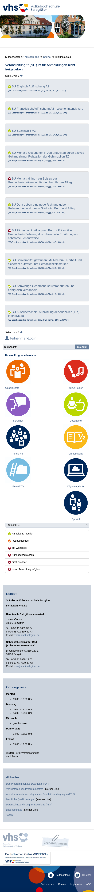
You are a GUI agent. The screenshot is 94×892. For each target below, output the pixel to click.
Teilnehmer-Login (20, 338)
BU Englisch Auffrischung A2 (30, 86)
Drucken (83, 875)
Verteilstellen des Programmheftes (24, 789)
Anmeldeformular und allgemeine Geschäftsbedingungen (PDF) (40, 794)
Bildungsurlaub (14, 809)
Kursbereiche (32, 57)
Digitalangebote (75, 486)
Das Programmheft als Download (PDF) (27, 783)
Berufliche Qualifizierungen (21, 799)
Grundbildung (75, 453)
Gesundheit (76, 420)
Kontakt (62, 884)
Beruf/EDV (18, 486)
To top (9, 815)
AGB (88, 884)
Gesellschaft (12, 387)
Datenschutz (47, 884)
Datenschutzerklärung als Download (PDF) (29, 804)
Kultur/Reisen (75, 387)
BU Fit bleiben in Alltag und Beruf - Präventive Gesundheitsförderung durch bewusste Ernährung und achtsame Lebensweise (43, 234)
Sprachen (18, 420)
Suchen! (82, 347)
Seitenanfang (59, 875)
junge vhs (18, 453)
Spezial (47, 57)
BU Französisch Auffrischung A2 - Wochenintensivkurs (47, 108)
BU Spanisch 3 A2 (24, 130)
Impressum (76, 884)
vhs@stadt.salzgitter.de (27, 635)
